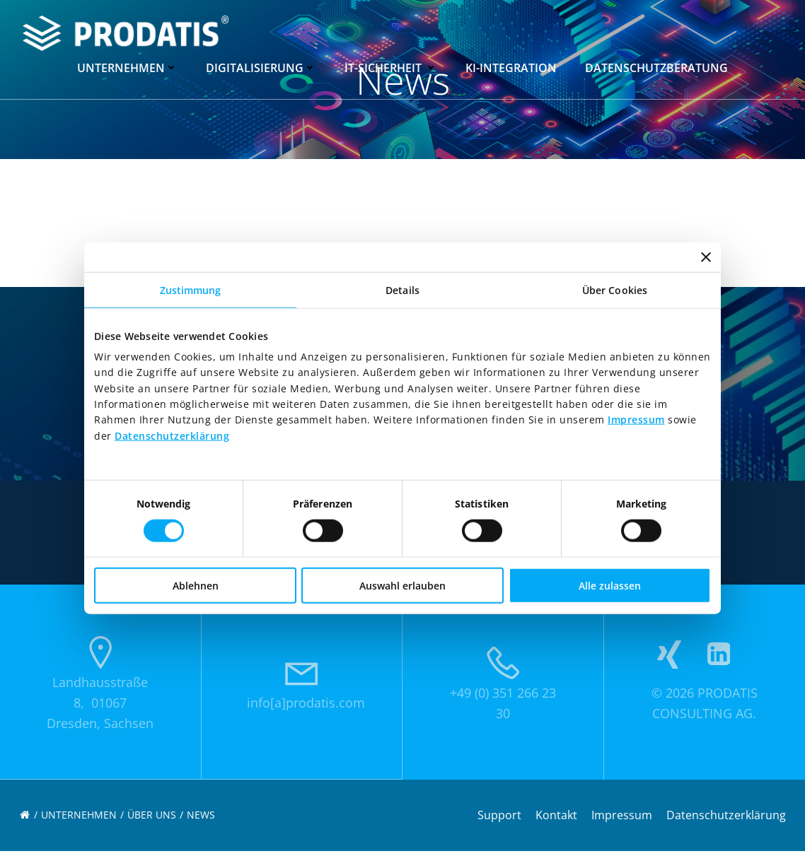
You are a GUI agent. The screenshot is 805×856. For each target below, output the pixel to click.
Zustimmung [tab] (190, 289)
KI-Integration (511, 65)
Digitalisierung (261, 65)
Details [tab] (402, 289)
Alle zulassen (610, 585)
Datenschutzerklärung (172, 435)
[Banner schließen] (706, 257)
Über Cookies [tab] (614, 289)
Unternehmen (127, 65)
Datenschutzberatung (656, 65)
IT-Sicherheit (390, 65)
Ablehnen (196, 585)
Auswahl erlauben (402, 585)
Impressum (636, 419)
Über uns (153, 819)
